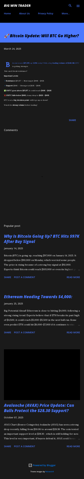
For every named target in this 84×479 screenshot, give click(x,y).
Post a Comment (24, 277)
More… (66, 13)
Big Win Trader (17, 5)
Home (7, 13)
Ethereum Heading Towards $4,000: (38, 296)
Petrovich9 (49, 472)
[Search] (70, 6)
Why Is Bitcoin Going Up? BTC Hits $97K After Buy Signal (41, 238)
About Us (24, 13)
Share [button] (72, 120)
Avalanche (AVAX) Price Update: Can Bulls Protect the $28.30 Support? (39, 408)
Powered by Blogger (42, 465)
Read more (73, 277)
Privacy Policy (45, 13)
